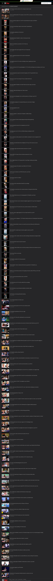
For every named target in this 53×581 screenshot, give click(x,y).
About (10, 579)
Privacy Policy (20, 579)
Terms (16, 579)
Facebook (24, 579)
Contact (13, 579)
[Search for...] (45, 3)
